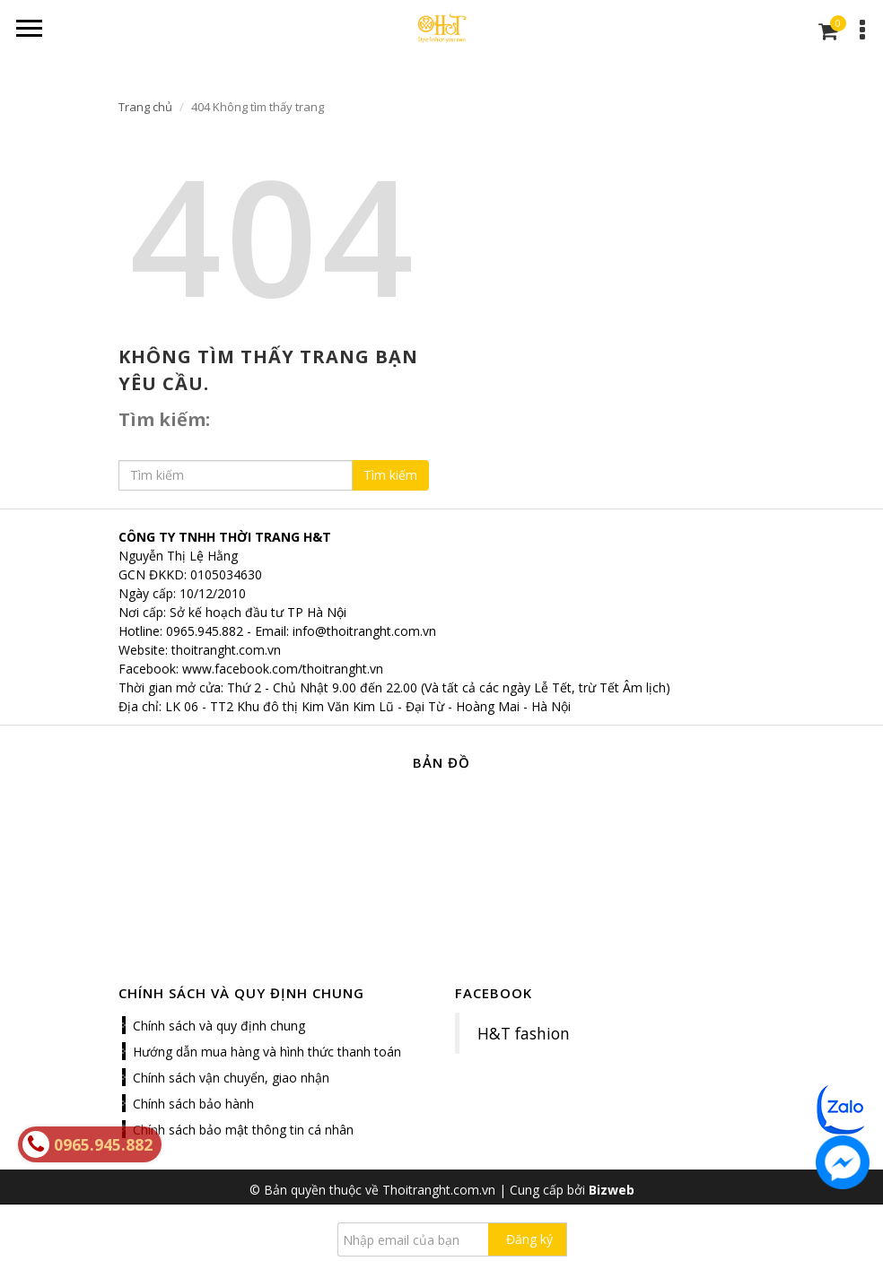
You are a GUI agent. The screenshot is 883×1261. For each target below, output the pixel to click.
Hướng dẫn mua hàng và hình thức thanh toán (267, 1051)
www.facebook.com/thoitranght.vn (282, 668)
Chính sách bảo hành (193, 1103)
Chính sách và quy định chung (219, 1025)
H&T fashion (523, 1033)
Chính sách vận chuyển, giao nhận (231, 1077)
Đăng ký (529, 1239)
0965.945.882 (204, 630)
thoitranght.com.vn (226, 649)
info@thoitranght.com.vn (364, 630)
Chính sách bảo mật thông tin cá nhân (243, 1129)
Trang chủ (145, 107)
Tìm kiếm (390, 474)
